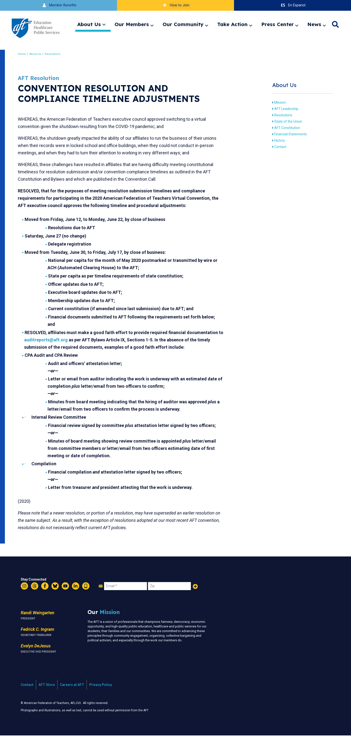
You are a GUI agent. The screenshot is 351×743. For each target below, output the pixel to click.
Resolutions (56, 54)
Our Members (132, 24)
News (314, 24)
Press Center (277, 24)
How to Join (175, 5)
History (277, 140)
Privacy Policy (100, 692)
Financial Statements (288, 134)
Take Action (232, 24)
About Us (89, 24)
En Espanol (292, 5)
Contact (278, 147)
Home (25, 54)
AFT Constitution (284, 128)
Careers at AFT (72, 692)
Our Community (183, 24)
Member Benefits (58, 5)
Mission (277, 102)
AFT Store (47, 692)
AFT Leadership (284, 109)
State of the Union (286, 121)
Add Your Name (195, 593)
